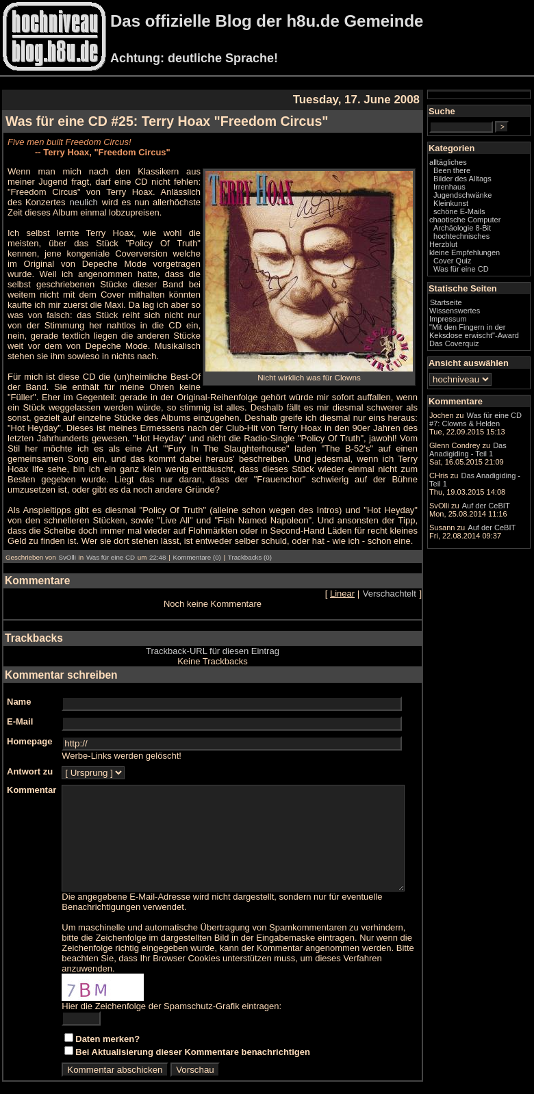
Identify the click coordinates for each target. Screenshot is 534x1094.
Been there (479, 182)
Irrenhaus (477, 198)
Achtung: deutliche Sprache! (194, 58)
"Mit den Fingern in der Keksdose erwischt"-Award (488, 355)
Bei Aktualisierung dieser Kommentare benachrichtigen (192, 1042)
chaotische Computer (475, 235)
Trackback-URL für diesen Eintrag (226, 630)
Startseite (473, 322)
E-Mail (20, 701)
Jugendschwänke (490, 207)
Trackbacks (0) (250, 537)
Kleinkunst (478, 215)
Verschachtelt (417, 573)
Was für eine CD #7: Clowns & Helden (490, 462)
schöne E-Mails (487, 223)
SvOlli (66, 537)
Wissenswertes (482, 330)
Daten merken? (107, 1029)
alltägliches (475, 174)
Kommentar (31, 769)
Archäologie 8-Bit (489, 248)
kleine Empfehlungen (492, 272)
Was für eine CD (110, 537)
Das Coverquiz (481, 371)
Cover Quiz (479, 280)
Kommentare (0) (196, 537)
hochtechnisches (489, 256)
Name (19, 681)
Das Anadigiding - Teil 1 (488, 551)
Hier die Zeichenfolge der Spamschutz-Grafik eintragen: (171, 996)
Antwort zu (30, 751)
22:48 (157, 537)
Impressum (475, 339)
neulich (22, 202)
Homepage (29, 721)
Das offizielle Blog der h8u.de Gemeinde (266, 21)
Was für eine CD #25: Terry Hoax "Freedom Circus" (166, 121)
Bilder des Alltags (490, 190)
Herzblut (471, 264)
